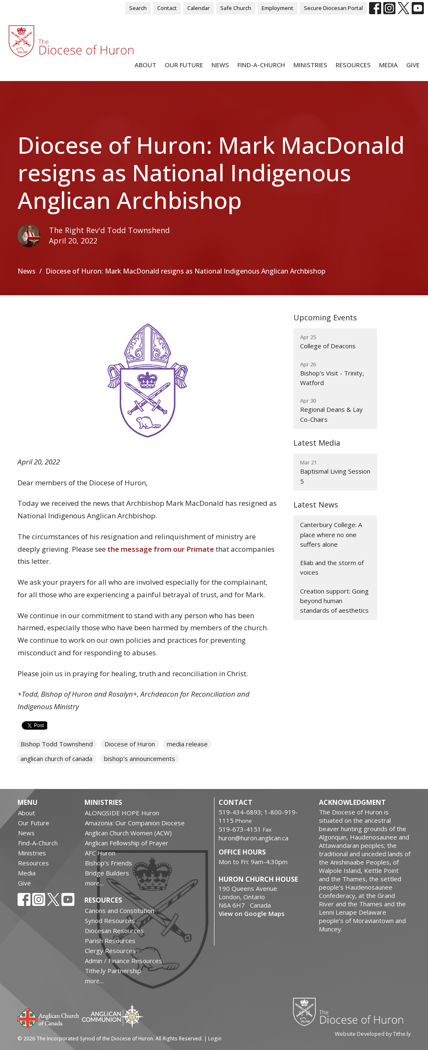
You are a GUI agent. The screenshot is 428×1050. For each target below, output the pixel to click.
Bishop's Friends (108, 863)
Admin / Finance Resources (123, 960)
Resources (353, 65)
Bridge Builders (107, 873)
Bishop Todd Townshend (56, 744)
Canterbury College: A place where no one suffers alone (331, 534)
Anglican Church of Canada (49, 1017)
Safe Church (235, 8)
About (145, 65)
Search (138, 8)
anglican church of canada (56, 758)
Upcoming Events (325, 317)
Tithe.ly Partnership (113, 970)
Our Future (184, 65)
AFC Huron (100, 853)
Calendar (198, 8)
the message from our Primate (160, 549)
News (220, 65)
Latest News (315, 505)
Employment (277, 8)
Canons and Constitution (119, 910)
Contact (167, 8)
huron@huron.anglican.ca (253, 838)
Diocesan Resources (114, 930)
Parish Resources (110, 940)
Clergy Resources (110, 950)
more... (94, 883)
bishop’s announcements (139, 758)
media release (187, 744)
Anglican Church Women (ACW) (128, 833)
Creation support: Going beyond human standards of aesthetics (334, 601)
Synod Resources (110, 920)
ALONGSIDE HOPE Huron (122, 813)
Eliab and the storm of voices (332, 567)
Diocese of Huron (129, 744)
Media (388, 65)
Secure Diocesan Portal (333, 8)
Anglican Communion (113, 1016)
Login (215, 1038)
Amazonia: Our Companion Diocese (135, 823)
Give (413, 65)
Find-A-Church (261, 65)
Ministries (310, 65)
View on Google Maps (252, 913)
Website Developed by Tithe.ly (372, 1033)
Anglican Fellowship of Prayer (126, 843)
